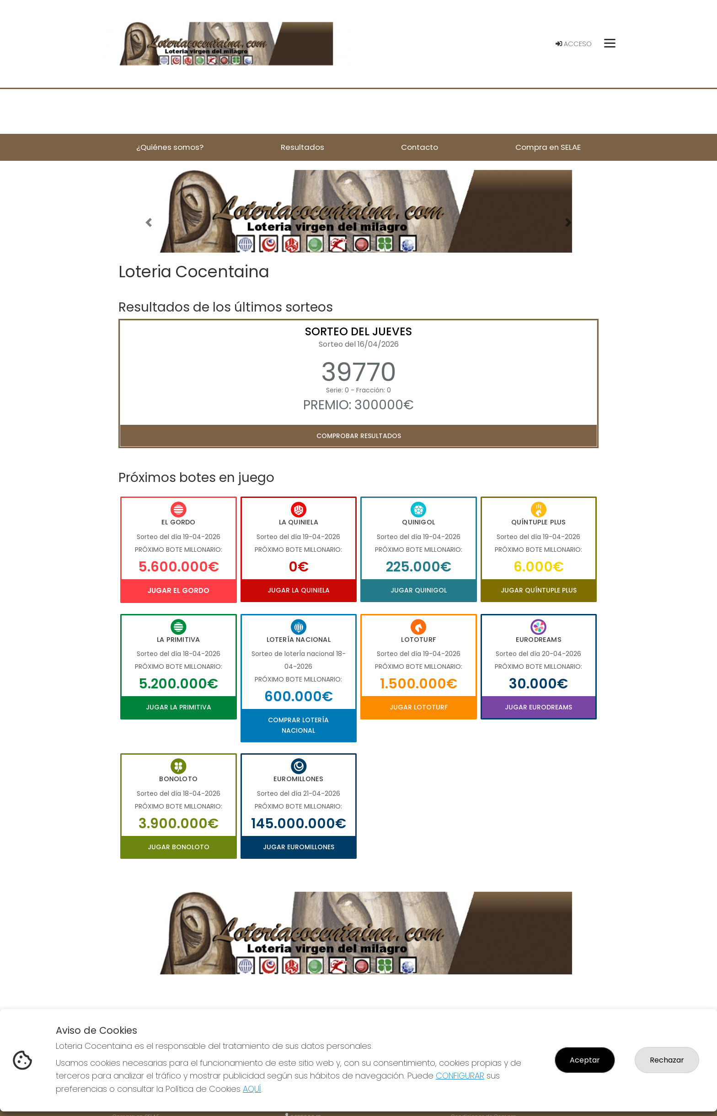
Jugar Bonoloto (178, 847)
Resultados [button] (302, 147)
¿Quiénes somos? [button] (169, 147)
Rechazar (667, 1060)
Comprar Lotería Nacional (298, 725)
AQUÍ (252, 1089)
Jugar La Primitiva (178, 707)
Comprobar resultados (358, 435)
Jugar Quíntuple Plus (539, 590)
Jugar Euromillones (298, 847)
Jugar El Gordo (178, 590)
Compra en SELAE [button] (548, 147)
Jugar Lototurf (419, 707)
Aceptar (585, 1060)
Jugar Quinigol (419, 590)
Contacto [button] (419, 147)
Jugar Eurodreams (538, 707)
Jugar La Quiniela (299, 590)
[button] (149, 223)
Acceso (574, 43)
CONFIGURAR (460, 1075)
